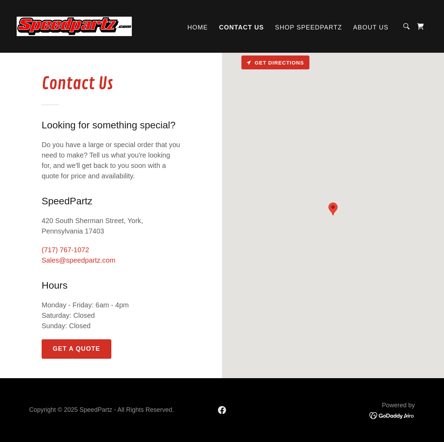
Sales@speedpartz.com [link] (79, 260)
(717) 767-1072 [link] (65, 250)
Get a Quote (76, 348)
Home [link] (197, 27)
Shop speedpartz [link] (308, 27)
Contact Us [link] (241, 27)
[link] (74, 25)
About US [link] (370, 27)
